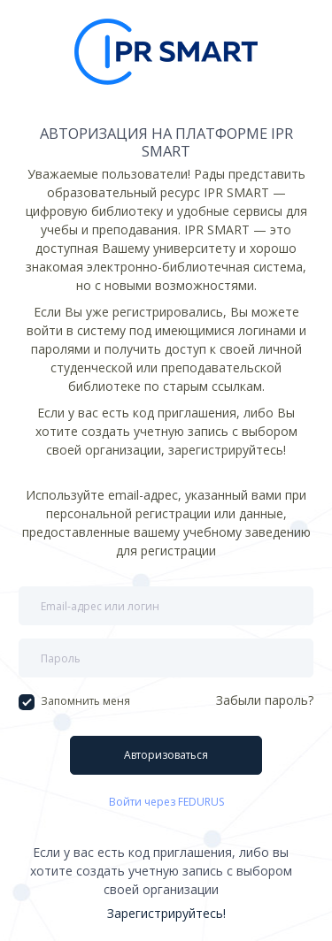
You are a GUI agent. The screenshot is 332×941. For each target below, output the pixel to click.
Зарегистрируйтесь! (166, 913)
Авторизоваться (166, 754)
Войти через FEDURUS (166, 801)
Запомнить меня (74, 701)
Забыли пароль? (264, 700)
